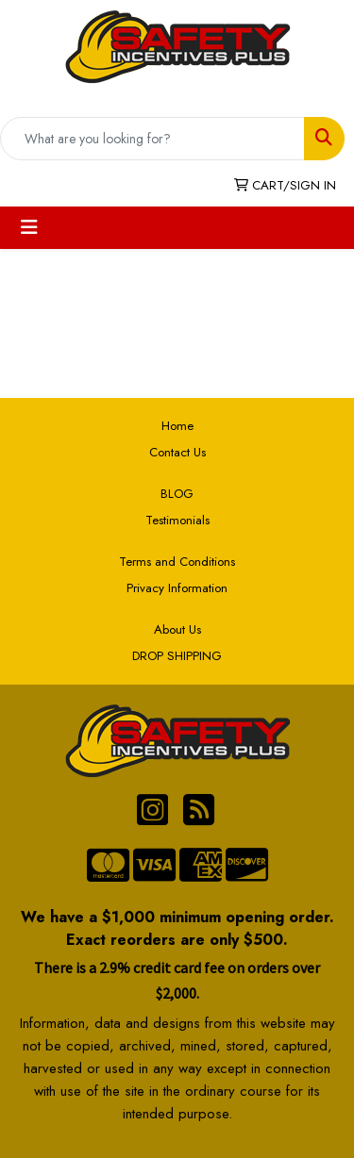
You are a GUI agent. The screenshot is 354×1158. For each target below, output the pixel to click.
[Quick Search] (152, 138)
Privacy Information (177, 588)
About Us (177, 629)
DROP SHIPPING (177, 656)
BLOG (177, 494)
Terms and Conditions (177, 562)
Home (177, 426)
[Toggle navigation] (29, 227)
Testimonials (177, 520)
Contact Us (177, 452)
